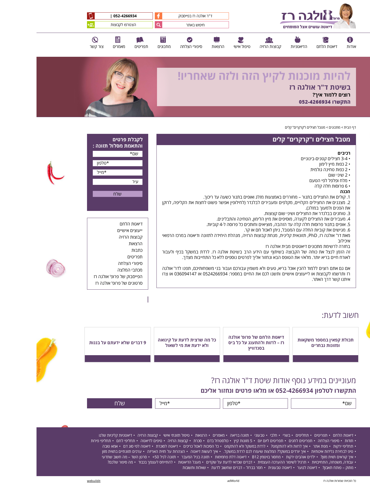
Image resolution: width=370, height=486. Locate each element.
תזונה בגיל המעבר (159, 457)
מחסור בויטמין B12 (229, 457)
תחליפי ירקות (307, 446)
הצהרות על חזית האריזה (129, 452)
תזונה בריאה (203, 435)
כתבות (100, 250)
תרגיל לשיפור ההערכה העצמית (245, 462)
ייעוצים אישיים (93, 230)
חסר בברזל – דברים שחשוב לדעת (200, 468)
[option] (185, 87)
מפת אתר (284, 446)
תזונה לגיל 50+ (127, 457)
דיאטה (156, 235)
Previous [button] (363, 54)
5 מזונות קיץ (206, 441)
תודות (312, 441)
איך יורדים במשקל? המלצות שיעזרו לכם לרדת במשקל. (228, 452)
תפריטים (98, 257)
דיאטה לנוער (271, 468)
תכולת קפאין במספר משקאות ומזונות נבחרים (289, 342)
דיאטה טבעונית (243, 468)
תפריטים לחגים (264, 441)
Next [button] (366, 120)
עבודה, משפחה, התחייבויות (296, 462)
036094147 (149, 274)
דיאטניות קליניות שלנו (79, 435)
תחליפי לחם (89, 441)
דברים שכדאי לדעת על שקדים (193, 462)
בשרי (250, 435)
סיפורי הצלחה (94, 263)
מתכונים (298, 127)
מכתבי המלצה (93, 270)
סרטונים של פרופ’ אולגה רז (82, 283)
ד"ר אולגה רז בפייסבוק (147, 15)
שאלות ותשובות (157, 468)
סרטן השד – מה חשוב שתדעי (87, 457)
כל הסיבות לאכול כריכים (164, 446)
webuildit (57, 481)
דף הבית (313, 127)
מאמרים (182, 435)
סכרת (161, 441)
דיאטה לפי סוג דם (100, 446)
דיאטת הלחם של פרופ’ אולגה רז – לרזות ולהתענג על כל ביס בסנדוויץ (220, 343)
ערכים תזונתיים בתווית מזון (85, 452)
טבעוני (223, 435)
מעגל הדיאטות (153, 462)
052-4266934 (88, 16)
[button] (122, 24)
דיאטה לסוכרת (130, 446)
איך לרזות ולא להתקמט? (252, 446)
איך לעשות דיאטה (167, 452)
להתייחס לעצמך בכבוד (119, 462)
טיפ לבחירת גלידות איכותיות (296, 452)
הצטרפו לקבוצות (75, 24)
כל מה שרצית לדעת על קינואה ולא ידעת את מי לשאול (150, 342)
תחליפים (265, 435)
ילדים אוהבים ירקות (264, 457)
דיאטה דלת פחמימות (194, 457)
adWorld (197, 481)
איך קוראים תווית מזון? (300, 457)
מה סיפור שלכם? (83, 462)
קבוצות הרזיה (94, 237)
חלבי (237, 435)
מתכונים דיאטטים (270, 246)
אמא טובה (73, 446)
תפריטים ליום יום (234, 441)
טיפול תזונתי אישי (140, 435)
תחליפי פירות (64, 441)
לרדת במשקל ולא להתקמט (208, 446)
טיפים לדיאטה (115, 441)
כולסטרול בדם (181, 441)
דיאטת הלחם (94, 224)
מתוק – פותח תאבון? (301, 468)
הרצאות (99, 244)
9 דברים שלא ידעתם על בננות (81, 343)
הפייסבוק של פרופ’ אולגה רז (81, 276)
